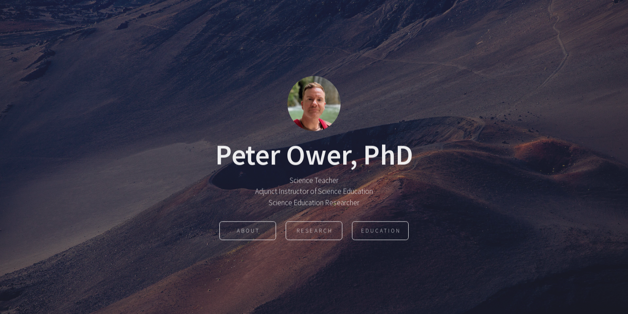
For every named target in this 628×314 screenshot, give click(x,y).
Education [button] (381, 231)
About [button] (248, 231)
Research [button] (314, 231)
